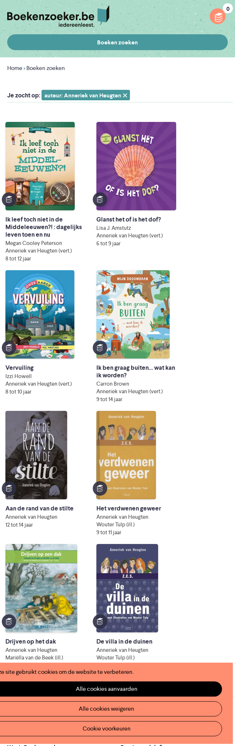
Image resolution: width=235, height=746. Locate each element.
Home (14, 68)
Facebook (211, 637)
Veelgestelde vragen (33, 584)
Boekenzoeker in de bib (38, 549)
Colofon (132, 561)
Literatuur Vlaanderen (47, 656)
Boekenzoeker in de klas (39, 538)
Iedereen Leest (112, 646)
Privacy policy (210, 605)
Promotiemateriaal (31, 572)
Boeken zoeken (117, 42)
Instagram (221, 637)
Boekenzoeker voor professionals (165, 549)
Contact (131, 572)
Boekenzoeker (58, 16)
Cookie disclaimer (205, 614)
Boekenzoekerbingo (34, 561)
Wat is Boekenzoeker (34, 526)
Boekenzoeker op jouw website (162, 538)
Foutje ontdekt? (141, 526)
